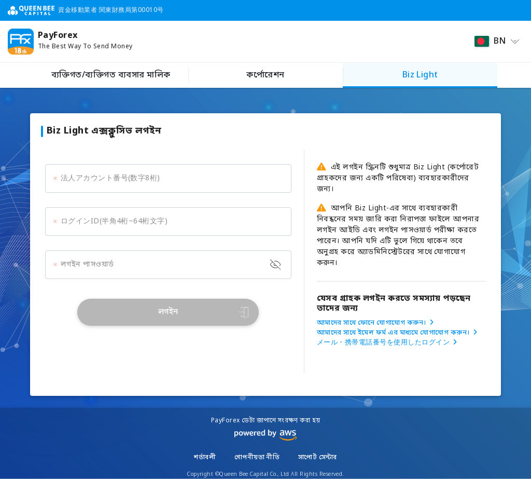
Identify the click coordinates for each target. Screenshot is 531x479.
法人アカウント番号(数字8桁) (110, 178)
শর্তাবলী (205, 458)
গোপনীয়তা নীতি (257, 458)
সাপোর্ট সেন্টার (317, 458)
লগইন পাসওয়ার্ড (87, 265)
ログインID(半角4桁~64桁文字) (114, 222)
